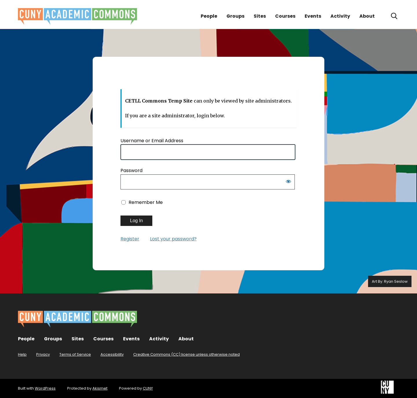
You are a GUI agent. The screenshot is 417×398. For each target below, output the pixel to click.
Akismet (99, 388)
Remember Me (146, 202)
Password (131, 170)
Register (129, 238)
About (367, 16)
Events (313, 16)
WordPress (45, 388)
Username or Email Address (151, 140)
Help (22, 354)
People (209, 16)
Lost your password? (173, 238)
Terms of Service (75, 354)
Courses (285, 16)
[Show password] (288, 182)
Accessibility (112, 354)
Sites (260, 16)
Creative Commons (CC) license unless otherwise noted (186, 354)
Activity (340, 16)
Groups (235, 16)
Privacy (43, 354)
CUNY (148, 388)
